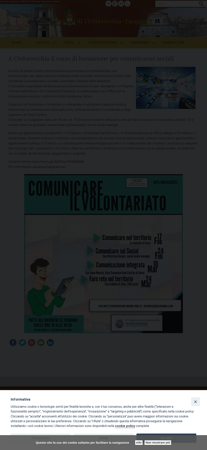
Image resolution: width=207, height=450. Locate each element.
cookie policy (125, 426)
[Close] (195, 401)
